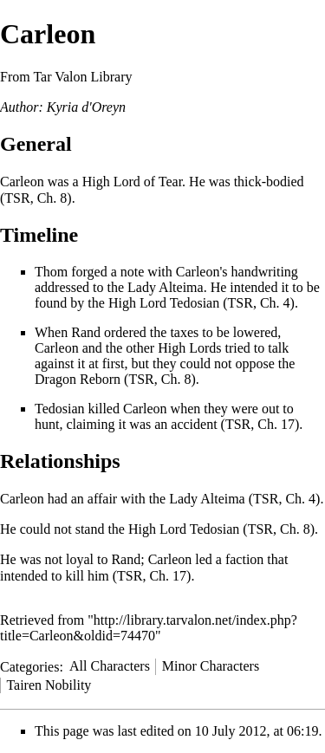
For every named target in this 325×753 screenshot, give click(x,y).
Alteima (181, 287)
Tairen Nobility (48, 685)
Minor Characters (210, 666)
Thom (51, 271)
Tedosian (195, 302)
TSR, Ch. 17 (260, 424)
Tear (170, 181)
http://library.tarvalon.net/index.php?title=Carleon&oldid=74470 (148, 628)
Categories (29, 666)
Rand (86, 332)
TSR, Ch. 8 (35, 198)
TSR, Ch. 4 (259, 302)
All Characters (109, 666)
